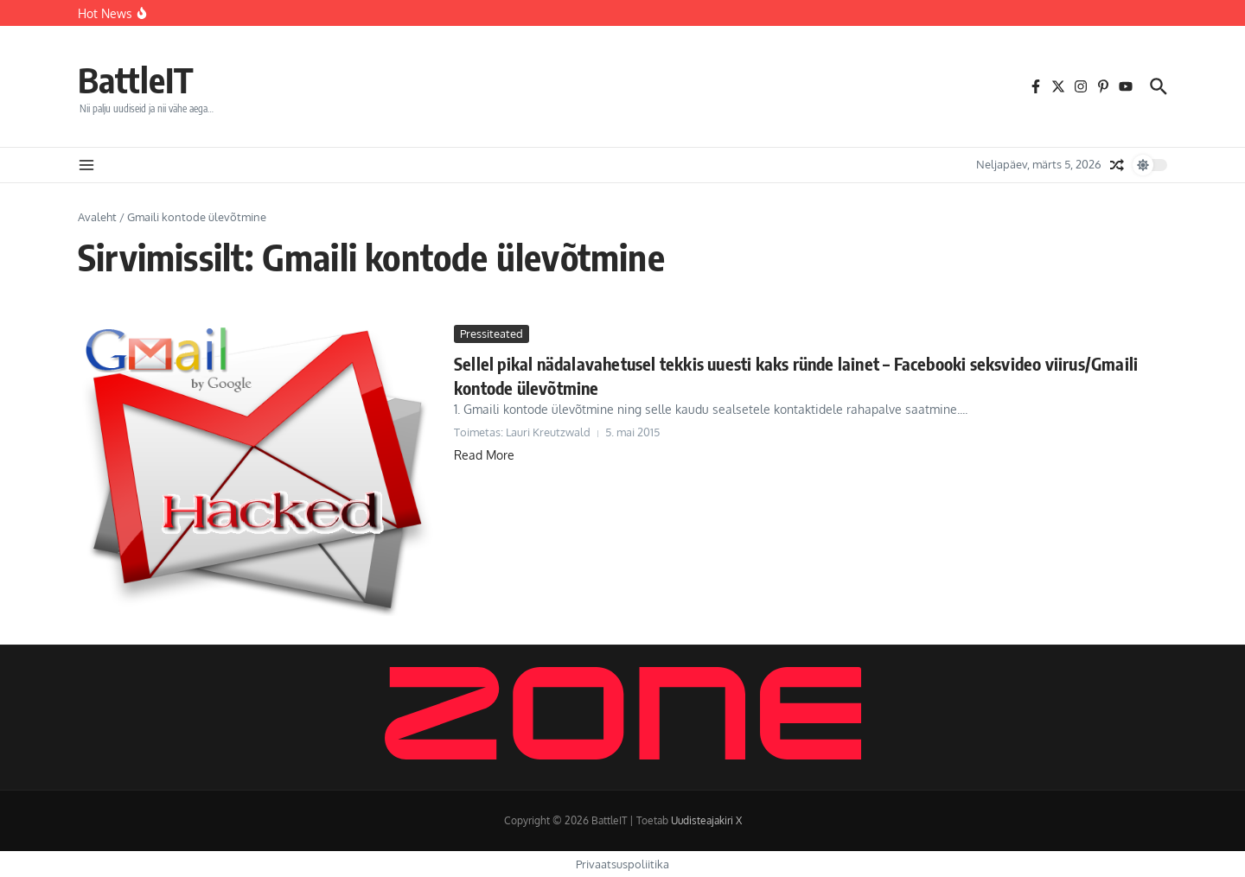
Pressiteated (491, 333)
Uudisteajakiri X (706, 820)
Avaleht (97, 217)
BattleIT (136, 79)
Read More (484, 455)
